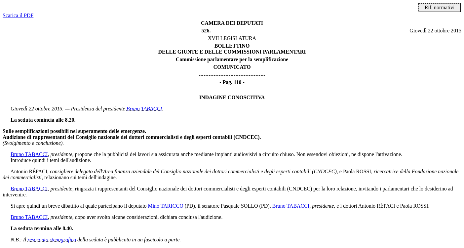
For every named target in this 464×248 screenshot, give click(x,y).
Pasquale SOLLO (239, 206)
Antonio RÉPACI (28, 171)
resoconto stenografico (52, 239)
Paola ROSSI (357, 171)
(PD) (190, 206)
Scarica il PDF (18, 15)
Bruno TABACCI (144, 108)
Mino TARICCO (165, 206)
